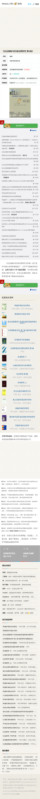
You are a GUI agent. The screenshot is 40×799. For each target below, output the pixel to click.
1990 (15, 647)
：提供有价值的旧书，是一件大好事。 (15, 581)
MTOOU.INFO (23, 791)
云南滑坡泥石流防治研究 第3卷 (22, 348)
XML (14, 794)
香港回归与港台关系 (22, 314)
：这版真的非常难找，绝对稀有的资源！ (18, 593)
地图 (17, 794)
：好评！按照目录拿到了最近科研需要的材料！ (20, 576)
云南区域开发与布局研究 (22, 365)
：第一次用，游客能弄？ (12, 605)
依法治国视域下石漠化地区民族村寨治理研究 (22, 322)
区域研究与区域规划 (22, 340)
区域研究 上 (22, 382)
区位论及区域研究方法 (22, 391)
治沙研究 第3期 (22, 374)
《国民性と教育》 (16, 766)
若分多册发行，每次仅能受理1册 (26, 83)
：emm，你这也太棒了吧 (12, 589)
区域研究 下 (22, 357)
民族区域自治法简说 (22, 305)
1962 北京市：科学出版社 (17, 659)
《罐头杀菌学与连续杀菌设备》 (12, 757)
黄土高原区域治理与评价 (22, 400)
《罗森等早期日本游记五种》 (18, 763)
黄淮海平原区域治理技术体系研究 (22, 417)
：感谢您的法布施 (9, 572)
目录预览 (27, 69)
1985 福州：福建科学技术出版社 (20, 675)
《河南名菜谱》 (29, 757)
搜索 (37, 4)
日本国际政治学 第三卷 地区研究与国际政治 (22, 331)
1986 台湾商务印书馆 (14, 651)
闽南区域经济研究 (22, 408)
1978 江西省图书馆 (16, 708)
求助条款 (16, 74)
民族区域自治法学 (22, 425)
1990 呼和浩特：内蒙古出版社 (19, 703)
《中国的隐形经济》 (16, 760)
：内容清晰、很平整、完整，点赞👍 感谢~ (18, 613)
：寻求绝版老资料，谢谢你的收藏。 (17, 585)
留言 (29, 4)
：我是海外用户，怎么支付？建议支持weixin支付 (20, 609)
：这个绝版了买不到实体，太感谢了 (15, 601)
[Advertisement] (20, 27)
